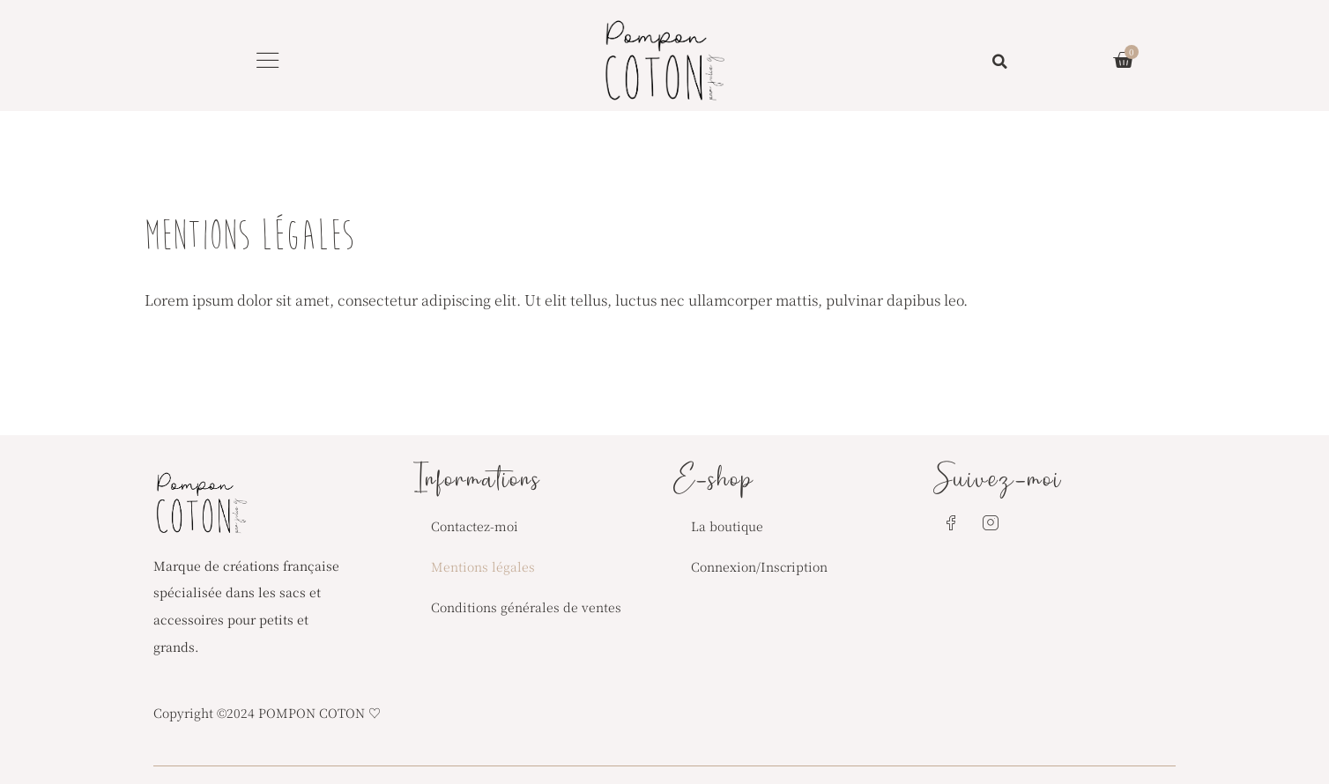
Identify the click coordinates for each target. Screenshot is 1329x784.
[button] (268, 60)
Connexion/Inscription (759, 566)
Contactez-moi (474, 526)
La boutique (727, 526)
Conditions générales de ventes (526, 607)
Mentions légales (483, 566)
